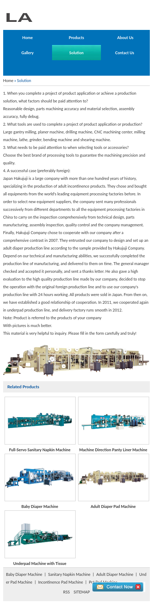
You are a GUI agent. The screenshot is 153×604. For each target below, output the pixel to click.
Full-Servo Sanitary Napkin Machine (40, 424)
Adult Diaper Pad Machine (113, 481)
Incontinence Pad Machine (60, 582)
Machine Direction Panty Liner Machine (113, 424)
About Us (125, 37)
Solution (76, 52)
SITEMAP (82, 592)
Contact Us (124, 52)
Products (76, 37)
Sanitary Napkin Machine (69, 574)
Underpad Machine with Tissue (40, 538)
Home (27, 37)
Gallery (27, 52)
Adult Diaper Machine (114, 574)
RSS (66, 592)
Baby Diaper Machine (40, 481)
